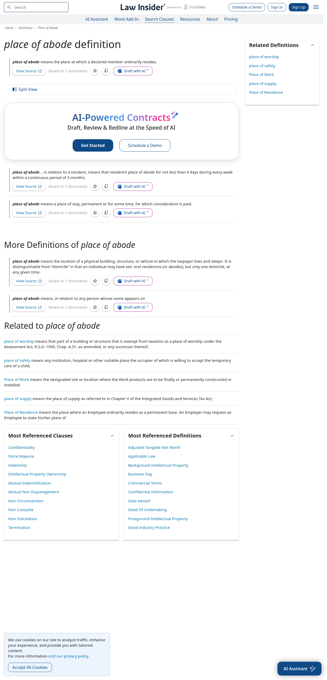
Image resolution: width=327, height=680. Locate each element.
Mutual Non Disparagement (33, 491)
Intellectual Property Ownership (37, 473)
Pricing (231, 19)
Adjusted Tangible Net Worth (154, 447)
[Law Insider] (162, 7)
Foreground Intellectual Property (158, 518)
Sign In (277, 7)
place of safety (17, 360)
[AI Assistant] (299, 668)
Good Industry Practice (149, 527)
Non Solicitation (22, 518)
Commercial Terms (145, 483)
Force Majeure (21, 456)
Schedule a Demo (247, 7)
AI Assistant (97, 19)
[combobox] (36, 7)
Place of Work (16, 379)
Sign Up (298, 7)
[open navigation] (316, 7)
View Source (29, 70)
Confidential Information (150, 491)
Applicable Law (141, 456)
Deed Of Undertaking (147, 509)
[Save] (95, 71)
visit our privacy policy (68, 656)
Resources (190, 19)
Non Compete (21, 509)
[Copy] (106, 71)
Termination (19, 527)
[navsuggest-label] (36, 7)
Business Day (140, 473)
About (212, 19)
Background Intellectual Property (158, 465)
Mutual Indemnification (29, 483)
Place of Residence (21, 412)
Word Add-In (126, 19)
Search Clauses (159, 19)
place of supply (18, 398)
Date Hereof (139, 500)
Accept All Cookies (30, 667)
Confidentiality (21, 447)
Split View (24, 89)
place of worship (19, 341)
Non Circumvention (25, 500)
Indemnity (17, 465)
